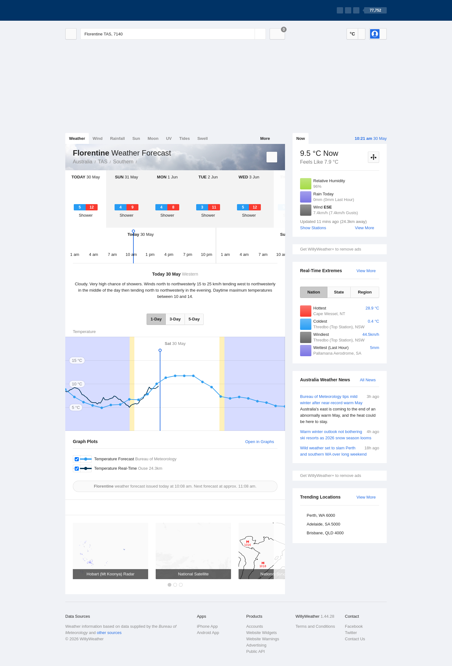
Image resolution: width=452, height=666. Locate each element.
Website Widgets (261, 632)
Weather (77, 138)
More (265, 138)
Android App (208, 632)
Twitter (351, 632)
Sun (136, 138)
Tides (184, 138)
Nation (313, 292)
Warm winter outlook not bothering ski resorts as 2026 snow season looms (339, 434)
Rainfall (117, 138)
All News (368, 380)
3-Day (175, 319)
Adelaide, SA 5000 (323, 524)
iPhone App (207, 626)
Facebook (354, 626)
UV (169, 138)
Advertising (256, 645)
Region (365, 292)
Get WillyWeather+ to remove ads (330, 249)
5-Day (194, 319)
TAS (102, 161)
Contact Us (355, 639)
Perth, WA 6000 (321, 515)
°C (352, 33)
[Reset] (249, 33)
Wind (98, 138)
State (339, 292)
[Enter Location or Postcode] (173, 34)
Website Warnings (262, 639)
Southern (123, 161)
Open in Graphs (259, 441)
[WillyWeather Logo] (94, 10)
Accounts (254, 626)
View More (364, 227)
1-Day (156, 319)
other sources (109, 632)
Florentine (140, 161)
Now (300, 138)
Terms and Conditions (315, 626)
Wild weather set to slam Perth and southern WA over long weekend (339, 451)
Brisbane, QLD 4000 (325, 533)
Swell (202, 138)
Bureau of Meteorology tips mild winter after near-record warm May (339, 409)
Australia (82, 161)
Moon (153, 138)
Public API (255, 651)
